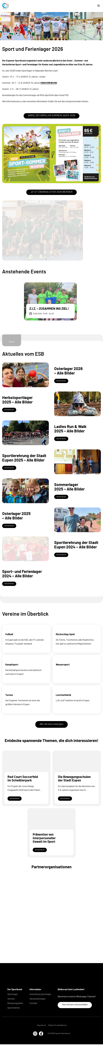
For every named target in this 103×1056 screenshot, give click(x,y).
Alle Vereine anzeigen (52, 736)
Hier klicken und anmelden (75, 1016)
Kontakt (33, 1015)
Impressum (41, 1037)
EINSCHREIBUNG (49, 83)
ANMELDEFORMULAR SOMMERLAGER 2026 (51, 115)
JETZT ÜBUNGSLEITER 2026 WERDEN (51, 192)
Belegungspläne (15, 1015)
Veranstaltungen (38, 1010)
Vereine (11, 1010)
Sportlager (12, 1006)
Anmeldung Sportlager (40, 1006)
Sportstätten (13, 1019)
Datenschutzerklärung (57, 1037)
